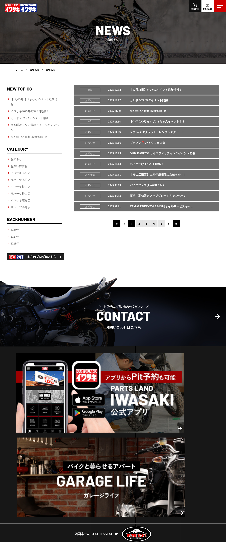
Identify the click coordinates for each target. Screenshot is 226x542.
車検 (9, 462)
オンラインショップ (148, 493)
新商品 (146, 438)
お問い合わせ (122, 493)
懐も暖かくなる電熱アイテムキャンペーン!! (36, 127)
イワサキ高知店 (20, 200)
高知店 (74, 443)
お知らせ (34, 70)
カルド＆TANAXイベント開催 (30, 118)
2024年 (15, 236)
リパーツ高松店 (20, 179)
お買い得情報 (19, 166)
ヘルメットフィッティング (21, 438)
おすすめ (147, 444)
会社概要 (70, 493)
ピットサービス (15, 444)
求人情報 (105, 493)
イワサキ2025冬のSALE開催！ (30, 111)
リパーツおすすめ (152, 450)
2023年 (15, 243)
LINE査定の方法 (16, 456)
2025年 (15, 229)
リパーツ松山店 (20, 193)
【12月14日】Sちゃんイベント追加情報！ (34, 102)
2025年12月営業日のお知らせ (29, 136)
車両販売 (14, 468)
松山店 (65, 443)
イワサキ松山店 (20, 186)
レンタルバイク (15, 450)
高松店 (56, 443)
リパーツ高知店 (20, 207)
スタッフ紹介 (87, 493)
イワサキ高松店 (20, 172)
